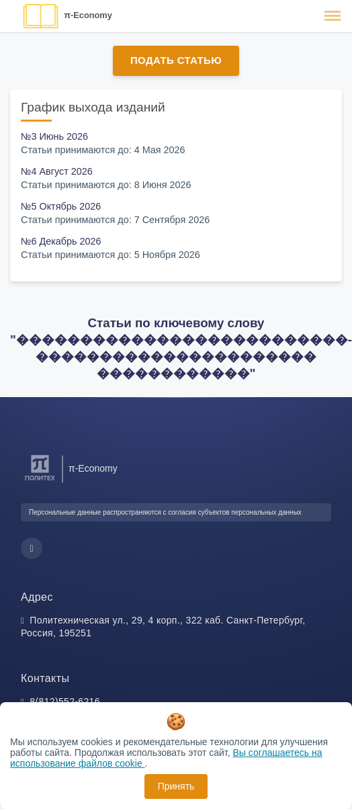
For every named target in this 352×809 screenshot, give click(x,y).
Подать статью (176, 60)
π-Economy (88, 15)
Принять (176, 786)
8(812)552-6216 (65, 701)
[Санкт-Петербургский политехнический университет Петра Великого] (40, 480)
